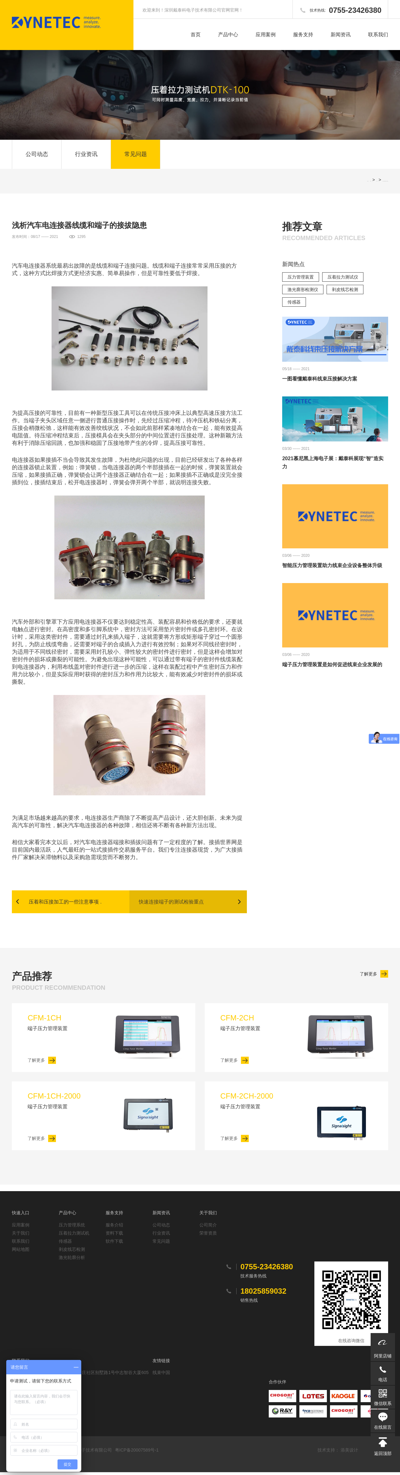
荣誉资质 (208, 1235)
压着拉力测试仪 (343, 279)
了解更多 (368, 976)
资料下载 (114, 1235)
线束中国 (161, 1375)
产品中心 (228, 34)
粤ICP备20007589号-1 (137, 1452)
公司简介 (208, 1227)
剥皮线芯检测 (345, 291)
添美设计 (349, 1452)
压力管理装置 (301, 279)
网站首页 (370, 183)
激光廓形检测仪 (303, 291)
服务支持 (303, 34)
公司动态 (37, 155)
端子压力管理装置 (65, 1024)
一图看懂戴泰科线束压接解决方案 (319, 381)
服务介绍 (114, 1227)
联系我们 (378, 34)
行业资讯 (86, 155)
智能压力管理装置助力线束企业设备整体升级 (332, 567)
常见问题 (135, 155)
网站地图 (20, 1252)
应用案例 (266, 34)
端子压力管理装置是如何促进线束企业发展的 (332, 666)
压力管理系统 (72, 1227)
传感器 (294, 304)
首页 (196, 34)
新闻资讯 (341, 34)
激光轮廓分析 (72, 1260)
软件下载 (114, 1243)
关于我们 (20, 1235)
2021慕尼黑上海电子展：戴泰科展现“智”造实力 (332, 464)
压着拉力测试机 (74, 1235)
